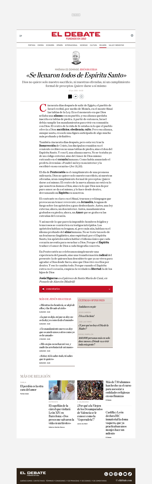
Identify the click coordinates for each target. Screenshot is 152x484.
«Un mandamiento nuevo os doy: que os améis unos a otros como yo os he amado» (56, 332)
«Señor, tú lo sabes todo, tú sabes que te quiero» (55, 358)
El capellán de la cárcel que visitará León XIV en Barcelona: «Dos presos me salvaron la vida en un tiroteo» (61, 414)
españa (41, 45)
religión (102, 45)
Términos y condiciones (56, 481)
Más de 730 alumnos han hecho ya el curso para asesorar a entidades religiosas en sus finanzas (118, 389)
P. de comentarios (99, 481)
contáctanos (39, 481)
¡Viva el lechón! (86, 316)
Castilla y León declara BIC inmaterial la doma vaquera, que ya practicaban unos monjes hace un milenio (117, 423)
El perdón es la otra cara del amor (31, 388)
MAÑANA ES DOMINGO (67, 69)
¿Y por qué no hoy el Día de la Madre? (93, 327)
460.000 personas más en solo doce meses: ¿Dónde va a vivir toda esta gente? (94, 341)
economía (50, 45)
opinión (60, 45)
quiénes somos (26, 481)
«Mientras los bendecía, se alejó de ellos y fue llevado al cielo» (57, 307)
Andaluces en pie (87, 306)
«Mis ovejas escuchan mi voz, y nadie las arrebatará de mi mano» (56, 346)
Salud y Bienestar (116, 45)
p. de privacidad (72, 481)
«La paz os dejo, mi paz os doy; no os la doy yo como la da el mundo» (56, 319)
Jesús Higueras (88, 69)
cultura (93, 45)
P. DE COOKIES (85, 481)
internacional (71, 45)
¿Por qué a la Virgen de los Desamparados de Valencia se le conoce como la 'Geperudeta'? (90, 412)
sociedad (84, 45)
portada (31, 45)
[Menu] (20, 36)
